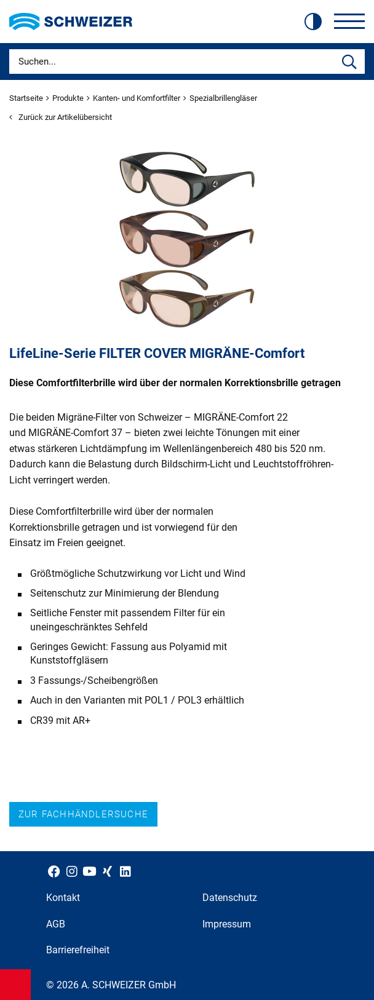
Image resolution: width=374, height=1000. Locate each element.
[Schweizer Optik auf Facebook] (54, 871)
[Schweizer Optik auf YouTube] (89, 871)
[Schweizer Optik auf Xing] (107, 871)
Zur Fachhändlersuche (83, 814)
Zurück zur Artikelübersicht (60, 117)
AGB (55, 924)
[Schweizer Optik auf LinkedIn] (125, 871)
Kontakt (63, 897)
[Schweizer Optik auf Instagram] (71, 871)
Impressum (226, 924)
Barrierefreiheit (77, 950)
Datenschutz (229, 897)
